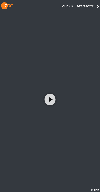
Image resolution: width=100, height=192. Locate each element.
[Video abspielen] (50, 99)
